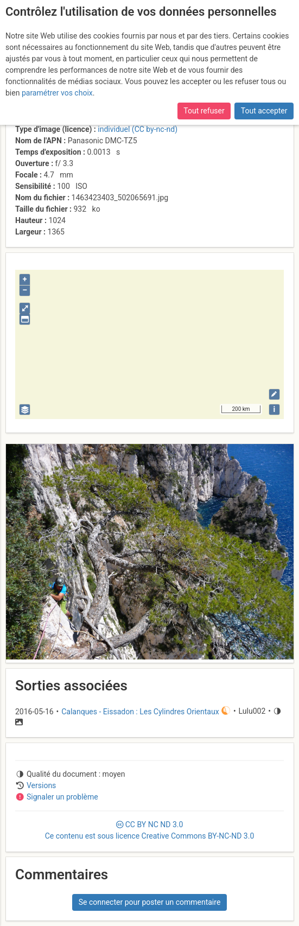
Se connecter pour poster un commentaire (150, 902)
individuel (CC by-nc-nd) (137, 129)
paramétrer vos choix (57, 92)
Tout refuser (203, 110)
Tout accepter (264, 110)
